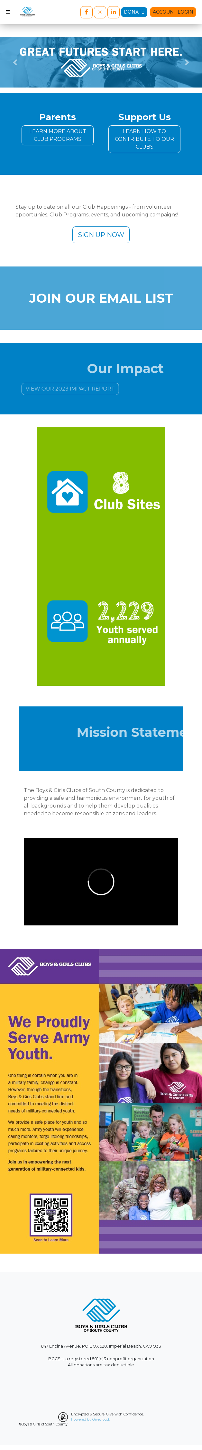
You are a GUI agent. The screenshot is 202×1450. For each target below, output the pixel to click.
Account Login (173, 12)
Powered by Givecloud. (90, 1419)
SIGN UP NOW (101, 235)
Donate (134, 12)
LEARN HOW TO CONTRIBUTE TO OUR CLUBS (144, 139)
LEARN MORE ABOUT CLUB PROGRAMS (57, 135)
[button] (15, 62)
